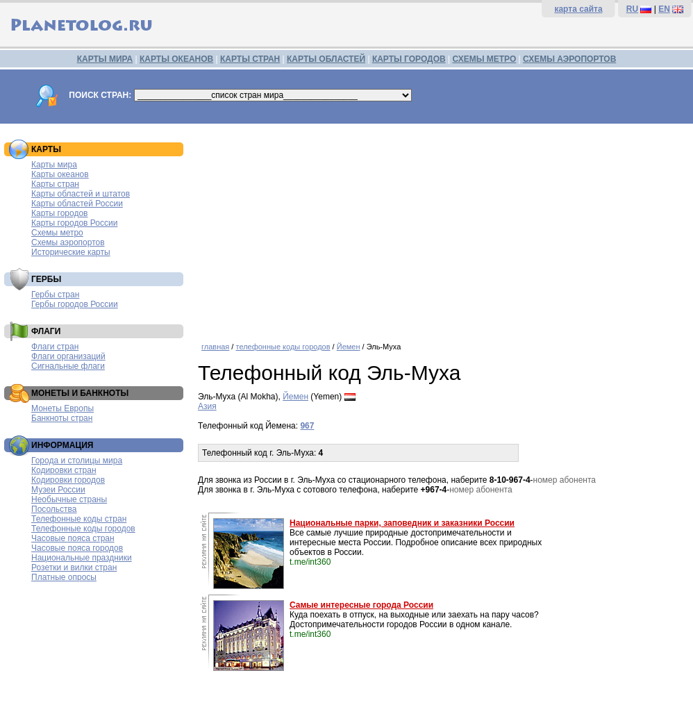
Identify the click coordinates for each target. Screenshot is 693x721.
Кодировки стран (64, 470)
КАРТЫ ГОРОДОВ (409, 59)
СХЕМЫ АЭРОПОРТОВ (569, 59)
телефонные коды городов (282, 346)
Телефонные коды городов (83, 528)
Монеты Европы (62, 408)
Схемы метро (57, 233)
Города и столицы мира (76, 460)
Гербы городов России (74, 304)
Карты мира (54, 164)
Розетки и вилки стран (74, 567)
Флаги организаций (68, 356)
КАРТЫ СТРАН (250, 59)
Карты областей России (77, 203)
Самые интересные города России (361, 605)
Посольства (54, 509)
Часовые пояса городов (77, 548)
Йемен (348, 346)
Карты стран (55, 184)
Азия (207, 406)
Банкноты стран (61, 418)
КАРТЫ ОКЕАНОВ (176, 59)
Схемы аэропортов (68, 242)
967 (307, 426)
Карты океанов (60, 174)
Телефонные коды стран (78, 519)
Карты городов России (74, 223)
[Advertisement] (442, 228)
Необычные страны (69, 499)
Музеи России (58, 490)
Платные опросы (64, 577)
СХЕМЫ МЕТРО (484, 59)
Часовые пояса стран (73, 538)
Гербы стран (55, 294)
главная (215, 346)
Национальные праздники (81, 558)
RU (632, 9)
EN (664, 9)
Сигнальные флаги (68, 366)
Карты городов (59, 213)
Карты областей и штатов (80, 194)
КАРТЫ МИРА (105, 59)
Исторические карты (70, 252)
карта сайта (578, 9)
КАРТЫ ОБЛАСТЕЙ (326, 59)
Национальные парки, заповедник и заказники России (402, 523)
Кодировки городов (68, 480)
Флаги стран (54, 346)
